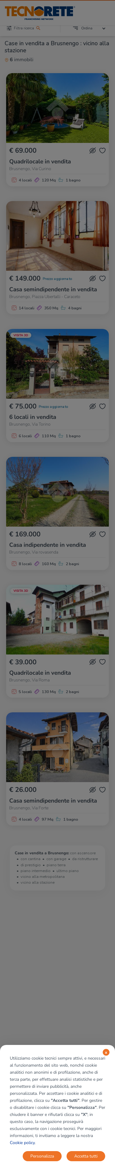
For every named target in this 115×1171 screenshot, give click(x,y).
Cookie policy (22, 1143)
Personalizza (42, 1156)
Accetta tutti (86, 1156)
